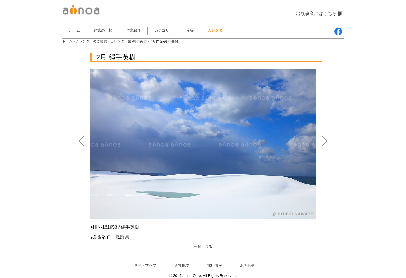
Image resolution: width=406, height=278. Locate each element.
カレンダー (217, 30)
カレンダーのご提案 (91, 41)
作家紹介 (133, 30)
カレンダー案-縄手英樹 (129, 41)
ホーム (74, 30)
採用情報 (214, 265)
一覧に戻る (203, 246)
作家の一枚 (103, 30)
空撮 (190, 30)
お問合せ (247, 265)
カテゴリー (164, 30)
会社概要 (182, 265)
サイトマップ (145, 265)
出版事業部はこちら (316, 13)
